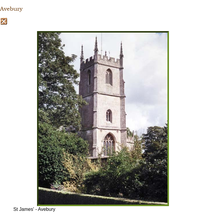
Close (3, 21)
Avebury (11, 9)
